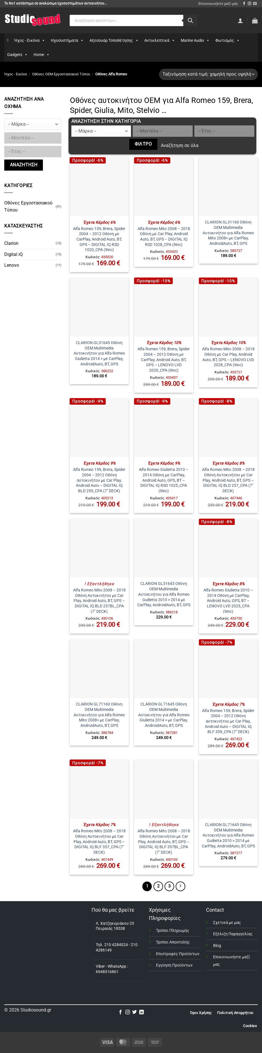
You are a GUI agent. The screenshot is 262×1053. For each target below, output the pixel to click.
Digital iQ (13, 254)
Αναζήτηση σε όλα (179, 145)
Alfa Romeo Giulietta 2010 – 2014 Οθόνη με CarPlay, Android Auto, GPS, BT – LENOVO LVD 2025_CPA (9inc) (228, 601)
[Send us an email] (255, 4)
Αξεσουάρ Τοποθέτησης (114, 40)
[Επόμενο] (180, 886)
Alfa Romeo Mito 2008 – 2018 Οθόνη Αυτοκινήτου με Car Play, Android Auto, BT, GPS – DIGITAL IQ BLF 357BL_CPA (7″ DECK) (164, 842)
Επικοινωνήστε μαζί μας (218, 3)
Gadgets (17, 54)
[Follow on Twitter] (134, 1012)
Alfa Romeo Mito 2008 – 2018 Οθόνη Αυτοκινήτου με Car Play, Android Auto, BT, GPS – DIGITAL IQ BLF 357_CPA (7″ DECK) (99, 842)
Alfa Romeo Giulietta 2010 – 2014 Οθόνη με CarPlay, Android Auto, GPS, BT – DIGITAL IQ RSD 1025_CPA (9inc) (163, 480)
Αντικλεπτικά (159, 40)
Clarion (11, 243)
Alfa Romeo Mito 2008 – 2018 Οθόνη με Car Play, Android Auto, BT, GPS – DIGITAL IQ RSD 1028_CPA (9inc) (164, 236)
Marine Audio (195, 40)
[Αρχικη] (7, 40)
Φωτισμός (227, 40)
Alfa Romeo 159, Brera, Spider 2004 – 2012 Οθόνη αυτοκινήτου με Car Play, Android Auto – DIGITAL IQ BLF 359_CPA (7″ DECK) (228, 721)
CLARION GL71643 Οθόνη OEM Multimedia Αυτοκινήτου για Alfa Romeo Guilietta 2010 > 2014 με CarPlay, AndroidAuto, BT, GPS (228, 835)
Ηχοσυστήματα (67, 40)
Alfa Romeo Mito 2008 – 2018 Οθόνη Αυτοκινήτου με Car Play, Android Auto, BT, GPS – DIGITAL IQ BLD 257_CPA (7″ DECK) (228, 480)
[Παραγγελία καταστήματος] (208, 74)
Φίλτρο (143, 144)
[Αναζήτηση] (190, 20)
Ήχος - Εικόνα (29, 40)
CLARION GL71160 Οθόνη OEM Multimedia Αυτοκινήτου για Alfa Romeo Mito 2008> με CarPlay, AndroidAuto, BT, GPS (99, 715)
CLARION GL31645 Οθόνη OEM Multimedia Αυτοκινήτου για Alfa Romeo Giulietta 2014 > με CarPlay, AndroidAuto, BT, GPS (99, 353)
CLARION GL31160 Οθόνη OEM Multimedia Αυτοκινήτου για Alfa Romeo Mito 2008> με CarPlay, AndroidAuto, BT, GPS (228, 233)
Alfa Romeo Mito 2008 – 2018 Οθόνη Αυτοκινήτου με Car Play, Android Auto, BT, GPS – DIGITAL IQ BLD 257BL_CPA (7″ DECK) (99, 601)
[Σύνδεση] (240, 20)
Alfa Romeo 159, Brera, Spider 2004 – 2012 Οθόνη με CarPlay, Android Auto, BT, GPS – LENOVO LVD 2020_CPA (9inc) (164, 360)
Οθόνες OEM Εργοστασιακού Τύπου (61, 74)
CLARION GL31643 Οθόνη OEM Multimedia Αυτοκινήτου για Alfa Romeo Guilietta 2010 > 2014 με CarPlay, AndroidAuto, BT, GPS (163, 594)
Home (42, 54)
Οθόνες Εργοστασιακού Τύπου (28, 206)
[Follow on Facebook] (244, 4)
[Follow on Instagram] (249, 4)
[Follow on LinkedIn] (141, 1012)
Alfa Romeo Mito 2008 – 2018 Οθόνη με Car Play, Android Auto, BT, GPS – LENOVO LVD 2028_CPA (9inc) (228, 357)
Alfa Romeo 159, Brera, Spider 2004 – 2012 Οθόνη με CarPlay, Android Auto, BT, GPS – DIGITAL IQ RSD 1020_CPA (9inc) (99, 239)
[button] (255, 20)
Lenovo (11, 265)
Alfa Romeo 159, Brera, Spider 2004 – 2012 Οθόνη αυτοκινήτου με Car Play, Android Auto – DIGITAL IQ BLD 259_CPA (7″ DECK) (99, 480)
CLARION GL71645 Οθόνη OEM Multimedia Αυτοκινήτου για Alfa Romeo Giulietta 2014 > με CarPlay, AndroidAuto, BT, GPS (164, 715)
